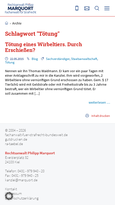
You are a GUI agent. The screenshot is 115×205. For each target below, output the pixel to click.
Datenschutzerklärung (21, 198)
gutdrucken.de (16, 139)
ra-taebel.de (14, 144)
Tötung (10, 62)
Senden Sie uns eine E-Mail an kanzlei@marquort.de (87, 8)
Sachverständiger (58, 59)
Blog (35, 59)
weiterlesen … (99, 102)
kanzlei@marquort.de (21, 180)
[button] (9, 196)
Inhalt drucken (100, 116)
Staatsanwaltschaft (84, 59)
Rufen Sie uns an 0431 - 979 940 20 (77, 8)
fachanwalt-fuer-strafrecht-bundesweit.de (36, 135)
